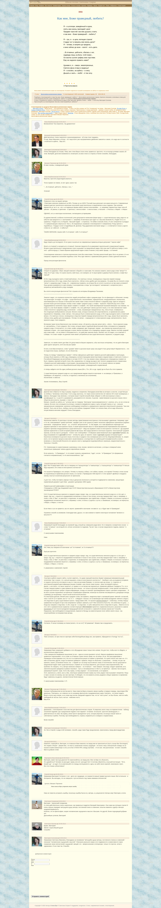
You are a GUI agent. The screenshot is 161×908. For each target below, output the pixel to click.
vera (80, 11)
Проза (95, 5)
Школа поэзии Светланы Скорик (80, 2)
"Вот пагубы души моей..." (46, 113)
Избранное (113, 5)
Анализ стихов (66, 5)
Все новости (48, 5)
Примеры (89, 5)
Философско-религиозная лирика (51, 94)
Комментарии (57, 5)
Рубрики (41, 5)
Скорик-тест (101, 5)
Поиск (107, 5)
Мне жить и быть (38, 108)
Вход (36, 5)
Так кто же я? (55, 111)
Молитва (70, 113)
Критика (84, 5)
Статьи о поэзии (75, 5)
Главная (32, 5)
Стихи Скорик (122, 5)
